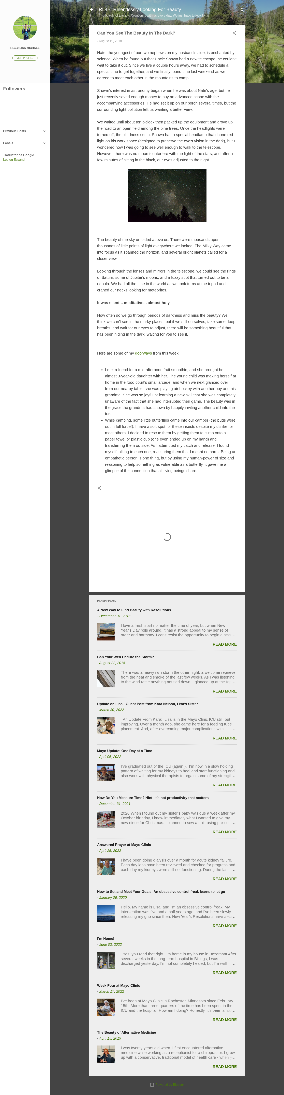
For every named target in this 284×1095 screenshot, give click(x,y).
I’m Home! (105, 939)
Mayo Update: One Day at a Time (124, 751)
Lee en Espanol (14, 159)
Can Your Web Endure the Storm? (125, 657)
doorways (143, 353)
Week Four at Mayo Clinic (118, 986)
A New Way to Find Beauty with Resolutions (134, 610)
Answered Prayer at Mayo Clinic (124, 845)
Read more (225, 644)
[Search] (242, 11)
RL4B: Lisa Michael (24, 47)
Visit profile (25, 58)
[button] (234, 34)
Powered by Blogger (167, 1084)
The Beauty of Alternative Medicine (126, 1032)
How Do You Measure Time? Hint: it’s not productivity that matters (153, 798)
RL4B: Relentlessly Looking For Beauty (140, 9)
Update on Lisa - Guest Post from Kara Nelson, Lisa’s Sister (147, 704)
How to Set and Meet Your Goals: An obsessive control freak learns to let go (161, 892)
